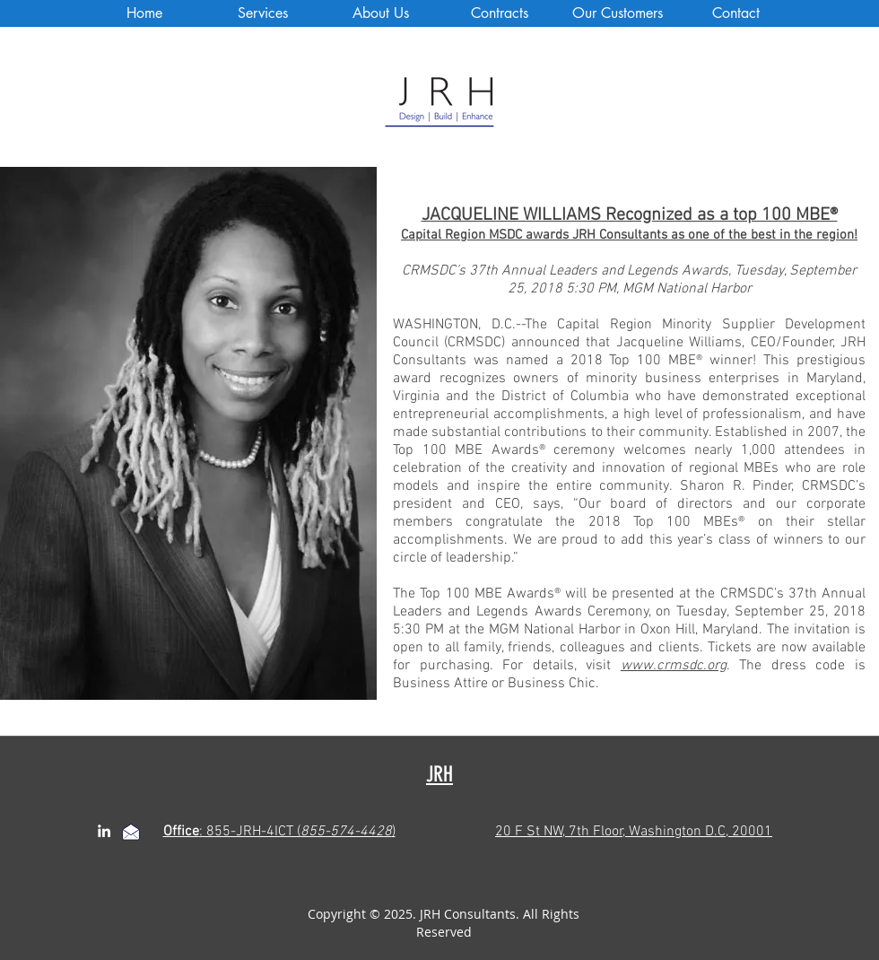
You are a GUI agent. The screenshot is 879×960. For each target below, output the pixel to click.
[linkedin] (104, 831)
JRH (439, 774)
